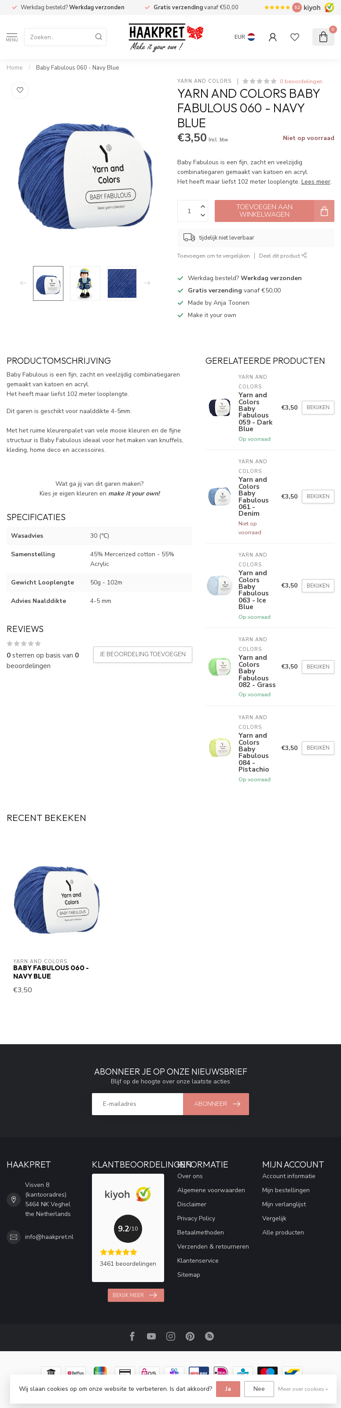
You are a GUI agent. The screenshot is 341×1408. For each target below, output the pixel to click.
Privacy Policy (196, 1218)
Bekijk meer (135, 1295)
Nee (259, 1389)
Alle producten (283, 1232)
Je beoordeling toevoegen (143, 654)
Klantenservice (198, 1260)
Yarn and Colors (205, 81)
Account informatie (288, 1176)
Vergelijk (274, 1218)
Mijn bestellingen (286, 1190)
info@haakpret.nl (49, 1237)
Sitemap (188, 1275)
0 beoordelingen (301, 81)
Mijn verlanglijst (284, 1204)
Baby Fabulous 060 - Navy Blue (77, 68)
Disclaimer (191, 1204)
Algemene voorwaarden (211, 1190)
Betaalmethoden (200, 1232)
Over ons (190, 1176)
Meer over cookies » (303, 1389)
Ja (228, 1389)
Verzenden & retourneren (213, 1246)
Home (15, 68)
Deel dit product (283, 255)
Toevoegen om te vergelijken (213, 255)
